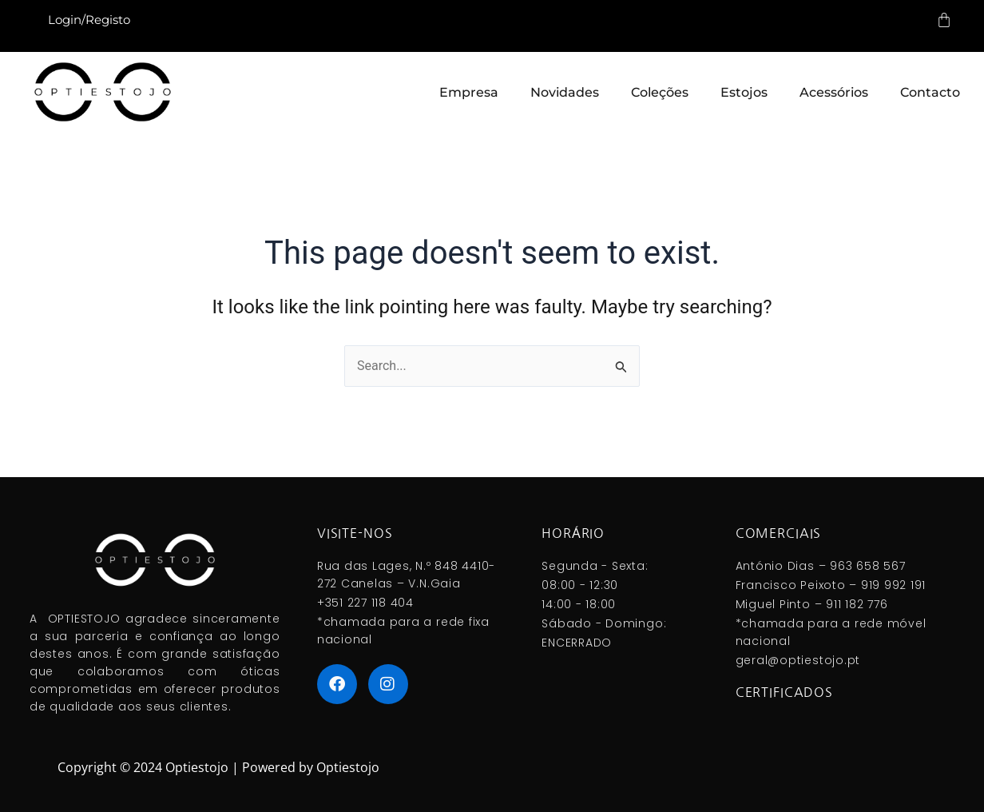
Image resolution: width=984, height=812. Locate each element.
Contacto (930, 92)
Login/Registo (89, 19)
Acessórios (834, 92)
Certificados (784, 692)
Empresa (468, 92)
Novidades (564, 92)
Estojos (744, 92)
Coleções (659, 92)
